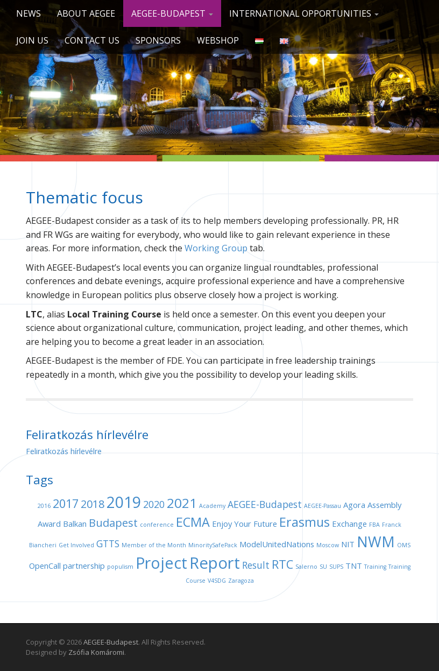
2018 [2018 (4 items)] (92, 504)
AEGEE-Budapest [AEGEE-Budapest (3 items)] (265, 504)
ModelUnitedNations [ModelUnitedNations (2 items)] (276, 544)
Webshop (218, 40)
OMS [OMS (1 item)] (403, 545)
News (28, 13)
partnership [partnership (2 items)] (84, 565)
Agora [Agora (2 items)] (354, 504)
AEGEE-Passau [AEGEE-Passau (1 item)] (322, 506)
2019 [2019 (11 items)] (124, 501)
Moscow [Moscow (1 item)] (327, 545)
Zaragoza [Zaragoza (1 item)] (241, 580)
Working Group (216, 248)
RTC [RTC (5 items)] (282, 564)
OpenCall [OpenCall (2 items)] (45, 565)
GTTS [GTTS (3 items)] (107, 543)
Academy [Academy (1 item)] (212, 506)
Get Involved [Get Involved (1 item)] (76, 545)
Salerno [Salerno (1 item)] (306, 566)
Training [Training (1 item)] (375, 566)
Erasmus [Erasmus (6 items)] (304, 522)
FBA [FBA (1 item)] (374, 524)
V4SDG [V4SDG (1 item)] (217, 580)
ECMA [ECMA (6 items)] (193, 522)
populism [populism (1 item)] (120, 566)
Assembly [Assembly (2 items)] (384, 504)
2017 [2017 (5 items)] (66, 503)
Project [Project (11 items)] (161, 562)
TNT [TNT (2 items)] (353, 565)
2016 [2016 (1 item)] (44, 506)
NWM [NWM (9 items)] (376, 542)
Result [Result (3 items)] (256, 565)
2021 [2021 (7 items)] (182, 503)
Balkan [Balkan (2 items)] (75, 523)
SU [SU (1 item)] (323, 566)
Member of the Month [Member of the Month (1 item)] (154, 545)
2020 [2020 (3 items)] (154, 504)
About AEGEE (86, 13)
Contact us (92, 40)
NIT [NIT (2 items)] (348, 544)
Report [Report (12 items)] (214, 563)
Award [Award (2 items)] (49, 523)
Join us (32, 40)
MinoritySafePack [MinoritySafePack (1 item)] (212, 545)
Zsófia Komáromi (96, 652)
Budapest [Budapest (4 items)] (113, 522)
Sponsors (158, 40)
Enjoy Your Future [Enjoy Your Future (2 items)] (244, 523)
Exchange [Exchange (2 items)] (349, 523)
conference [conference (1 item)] (157, 524)
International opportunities (304, 13)
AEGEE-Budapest (172, 13)
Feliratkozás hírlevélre (64, 451)
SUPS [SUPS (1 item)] (336, 566)
